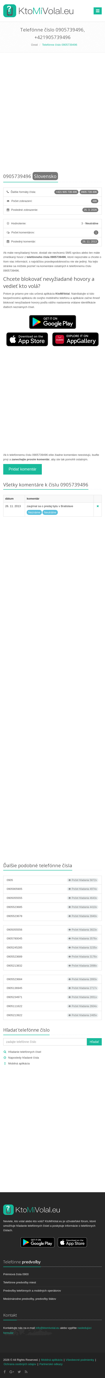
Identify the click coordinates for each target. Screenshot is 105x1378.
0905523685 (52, 907)
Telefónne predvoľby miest (19, 1282)
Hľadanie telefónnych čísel (24, 1051)
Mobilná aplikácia (19, 1063)
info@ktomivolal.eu (47, 1328)
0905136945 (52, 988)
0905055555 (52, 898)
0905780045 (52, 938)
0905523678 (52, 916)
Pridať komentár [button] (22, 469)
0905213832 (52, 966)
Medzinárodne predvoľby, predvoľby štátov (29, 1298)
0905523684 (52, 979)
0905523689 (52, 957)
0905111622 (52, 1006)
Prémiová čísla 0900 (16, 1274)
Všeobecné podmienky (80, 1359)
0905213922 (52, 1015)
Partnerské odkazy (51, 1364)
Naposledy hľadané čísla (23, 1057)
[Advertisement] (52, 113)
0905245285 (52, 947)
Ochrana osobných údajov (20, 1364)
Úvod (34, 44)
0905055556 (52, 930)
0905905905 (52, 889)
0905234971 (52, 997)
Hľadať (94, 1042)
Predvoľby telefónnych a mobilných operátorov (32, 1290)
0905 (52, 880)
